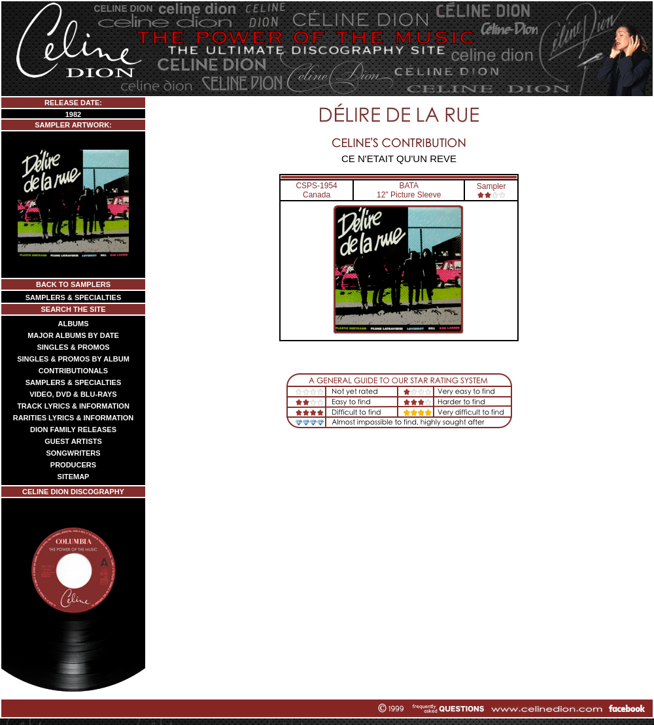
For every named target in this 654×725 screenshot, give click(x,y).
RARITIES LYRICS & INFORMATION (73, 418)
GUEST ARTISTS (73, 441)
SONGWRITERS (73, 453)
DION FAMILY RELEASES (73, 429)
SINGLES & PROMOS (73, 347)
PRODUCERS (73, 465)
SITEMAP (74, 477)
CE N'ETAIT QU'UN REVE (398, 158)
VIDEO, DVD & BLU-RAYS (72, 394)
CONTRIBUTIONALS (73, 371)
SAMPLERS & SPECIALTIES (73, 297)
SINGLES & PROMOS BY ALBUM (73, 359)
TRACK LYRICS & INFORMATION (73, 406)
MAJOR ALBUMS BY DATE (73, 335)
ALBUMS (73, 324)
